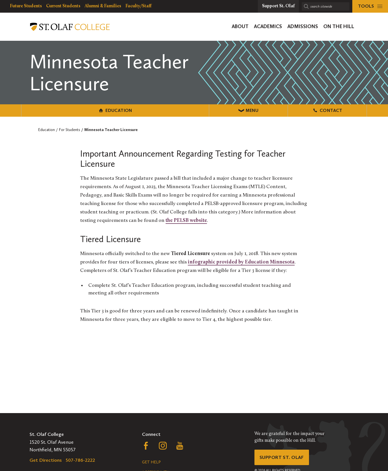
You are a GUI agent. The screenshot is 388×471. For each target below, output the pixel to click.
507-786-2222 (80, 460)
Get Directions (46, 460)
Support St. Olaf (283, 458)
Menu (194, 110)
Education (79, 110)
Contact (309, 110)
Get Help (151, 462)
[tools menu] (370, 6)
